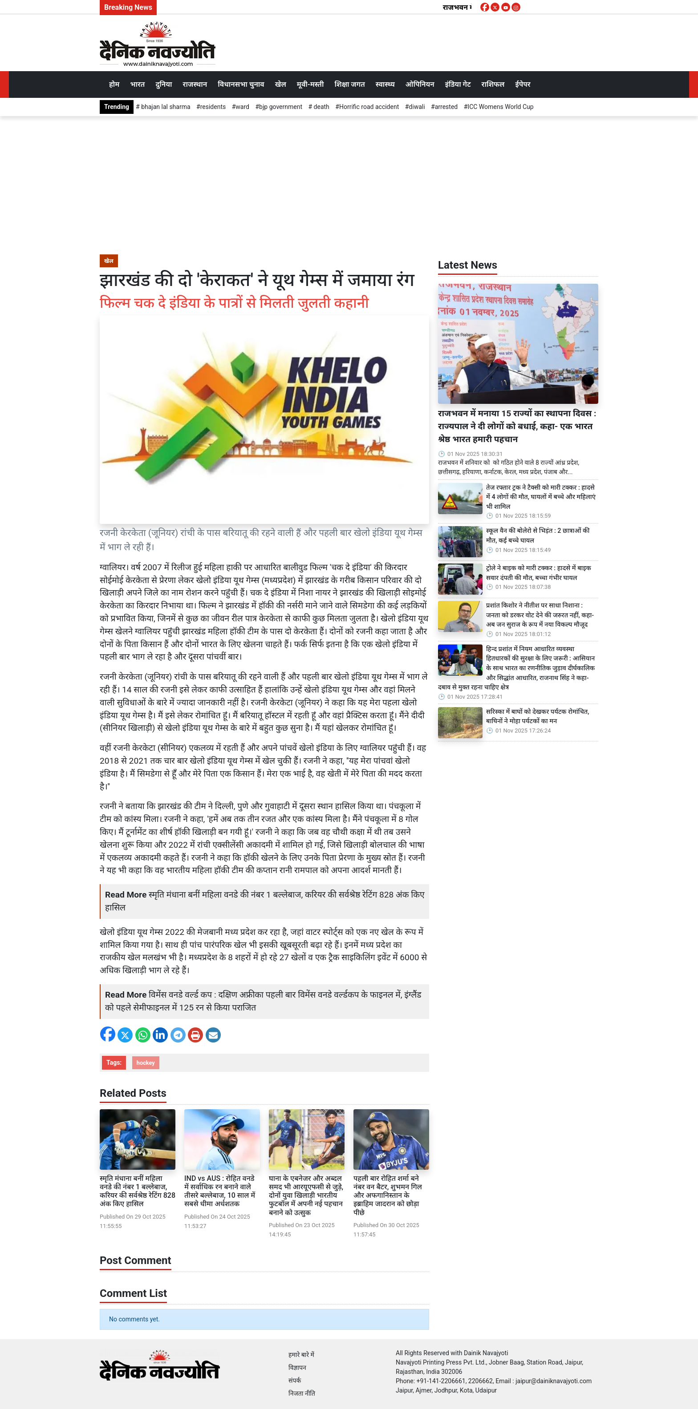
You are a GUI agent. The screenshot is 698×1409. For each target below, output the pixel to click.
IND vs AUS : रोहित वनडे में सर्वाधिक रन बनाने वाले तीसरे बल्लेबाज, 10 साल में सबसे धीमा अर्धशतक (219, 1191)
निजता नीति (301, 1393)
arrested (446, 106)
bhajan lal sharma (165, 106)
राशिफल (493, 84)
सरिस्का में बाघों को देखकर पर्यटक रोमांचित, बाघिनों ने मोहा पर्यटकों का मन (537, 716)
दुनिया (163, 84)
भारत (137, 84)
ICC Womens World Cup (500, 106)
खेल (280, 84)
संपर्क (294, 1380)
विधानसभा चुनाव (241, 84)
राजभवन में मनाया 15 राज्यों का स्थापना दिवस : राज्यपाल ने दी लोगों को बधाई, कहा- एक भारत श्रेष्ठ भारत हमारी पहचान (517, 426)
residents (213, 106)
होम (114, 84)
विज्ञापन (297, 1367)
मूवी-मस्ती (310, 84)
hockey (146, 1062)
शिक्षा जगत (349, 84)
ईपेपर (522, 84)
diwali (417, 106)
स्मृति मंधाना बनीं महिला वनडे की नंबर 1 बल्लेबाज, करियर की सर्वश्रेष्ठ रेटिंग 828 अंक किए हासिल (137, 1191)
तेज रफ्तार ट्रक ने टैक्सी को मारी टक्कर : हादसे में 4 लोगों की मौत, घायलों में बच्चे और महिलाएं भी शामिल (541, 497)
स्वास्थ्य (385, 84)
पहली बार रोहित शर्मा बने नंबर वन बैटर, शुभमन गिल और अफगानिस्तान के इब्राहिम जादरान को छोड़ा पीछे (387, 1195)
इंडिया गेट (458, 84)
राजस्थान (195, 84)
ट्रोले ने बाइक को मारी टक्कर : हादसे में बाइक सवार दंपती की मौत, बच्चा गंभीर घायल (538, 573)
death (320, 106)
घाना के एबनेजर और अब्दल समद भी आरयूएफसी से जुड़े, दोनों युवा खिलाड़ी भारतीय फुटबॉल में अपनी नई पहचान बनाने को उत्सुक (306, 1195)
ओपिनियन (420, 84)
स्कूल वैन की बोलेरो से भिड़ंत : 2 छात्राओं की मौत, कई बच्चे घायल (537, 535)
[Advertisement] (349, 183)
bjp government (280, 106)
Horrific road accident (369, 106)
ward (242, 106)
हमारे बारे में (301, 1354)
